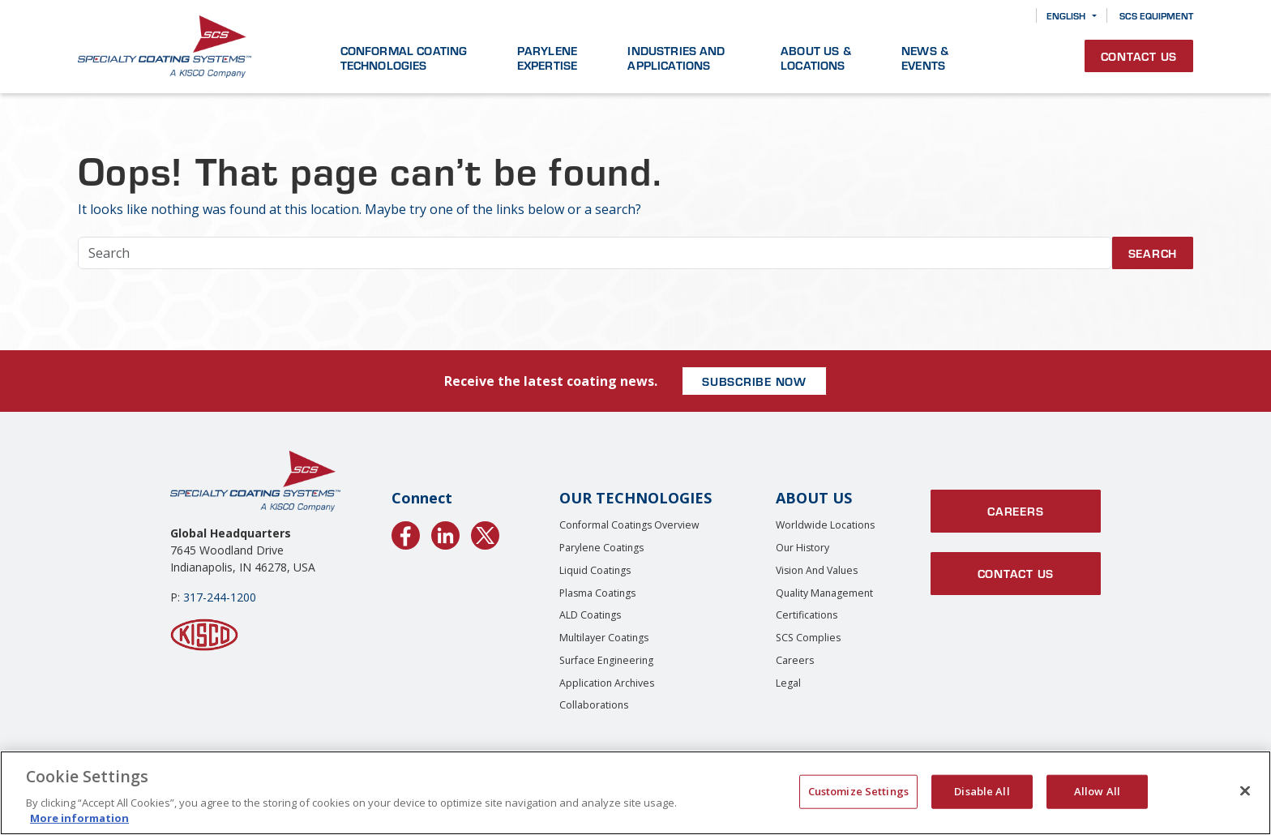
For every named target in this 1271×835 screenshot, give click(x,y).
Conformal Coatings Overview (629, 525)
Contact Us (1139, 56)
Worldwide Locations (825, 525)
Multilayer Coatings (603, 637)
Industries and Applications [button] (676, 57)
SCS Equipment (1156, 15)
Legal (788, 683)
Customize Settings (858, 791)
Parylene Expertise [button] (547, 57)
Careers (795, 660)
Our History (802, 548)
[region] (635, 793)
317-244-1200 (219, 597)
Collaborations (593, 705)
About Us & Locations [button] (816, 57)
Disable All (981, 791)
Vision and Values (817, 570)
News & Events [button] (924, 57)
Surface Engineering (606, 660)
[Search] (1012, 15)
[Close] (1245, 791)
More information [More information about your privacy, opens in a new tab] (79, 818)
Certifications (806, 615)
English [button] (1065, 15)
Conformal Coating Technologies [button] (404, 57)
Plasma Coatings (597, 593)
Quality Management (824, 593)
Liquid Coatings (595, 570)
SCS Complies (808, 637)
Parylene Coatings (601, 548)
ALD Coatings (590, 615)
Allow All (1097, 791)
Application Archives (606, 683)
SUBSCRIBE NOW (754, 381)
